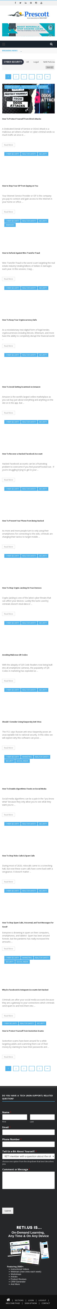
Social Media (22, 761)
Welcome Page (13, 1303)
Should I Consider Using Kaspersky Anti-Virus (21, 722)
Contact (46, 1303)
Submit (7, 1210)
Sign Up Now (31, 1303)
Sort (50, 67)
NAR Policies (49, 62)
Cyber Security (12, 87)
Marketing (27, 757)
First (4, 1121)
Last (32, 1121)
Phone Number (12, 1139)
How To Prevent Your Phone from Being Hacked (23, 521)
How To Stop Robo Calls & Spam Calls (18, 856)
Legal (36, 62)
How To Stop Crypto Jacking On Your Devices (21, 588)
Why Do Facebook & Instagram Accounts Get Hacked (25, 990)
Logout (42, 1300)
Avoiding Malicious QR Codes (15, 655)
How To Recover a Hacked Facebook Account (22, 454)
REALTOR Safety (29, 87)
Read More (8, 145)
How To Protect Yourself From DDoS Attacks (21, 119)
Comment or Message (16, 1169)
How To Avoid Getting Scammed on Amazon (21, 387)
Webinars (10, 225)
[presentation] (24, 1203)
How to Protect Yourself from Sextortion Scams (23, 1031)
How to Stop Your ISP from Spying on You (20, 186)
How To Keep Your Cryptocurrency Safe (19, 320)
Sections (19, 1300)
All (27, 62)
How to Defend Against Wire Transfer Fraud (21, 253)
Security (43, 87)
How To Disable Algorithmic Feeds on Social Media (24, 789)
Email (6, 1127)
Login (31, 1300)
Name (6, 1112)
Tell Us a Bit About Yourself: (19, 1151)
